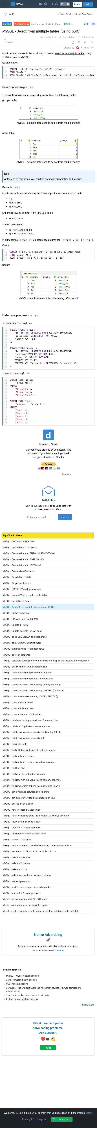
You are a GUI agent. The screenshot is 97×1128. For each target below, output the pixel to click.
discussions (89, 37)
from (58, 24)
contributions (69, 37)
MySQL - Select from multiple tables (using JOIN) (41, 31)
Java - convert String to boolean (21, 980)
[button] (40, 4)
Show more (88, 1005)
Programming (22, 24)
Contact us (58, 950)
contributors (51, 37)
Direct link (67, 474)
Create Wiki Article (84, 14)
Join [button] (88, 4)
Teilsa (83, 47)
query (41, 24)
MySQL (7, 24)
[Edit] (86, 24)
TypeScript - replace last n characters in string (28, 995)
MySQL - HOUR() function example (22, 976)
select (50, 24)
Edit (31, 87)
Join (48, 1047)
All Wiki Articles (65, 14)
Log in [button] (77, 4)
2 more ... (68, 24)
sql (34, 24)
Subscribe (65, 517)
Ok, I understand (62, 1119)
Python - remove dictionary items (22, 999)
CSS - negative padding (17, 984)
